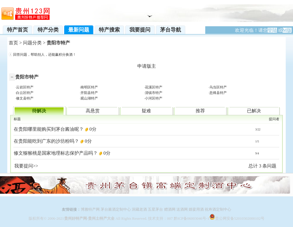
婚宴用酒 (196, 209)
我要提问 (139, 30)
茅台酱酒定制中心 (115, 209)
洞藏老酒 (139, 209)
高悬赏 (93, 110)
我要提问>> (26, 165)
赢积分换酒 (64, 55)
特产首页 (17, 30)
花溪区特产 (153, 87)
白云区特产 (25, 93)
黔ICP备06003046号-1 (191, 218)
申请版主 (146, 66)
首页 (13, 42)
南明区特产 (89, 87)
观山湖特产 (89, 98)
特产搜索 (109, 30)
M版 (287, 30)
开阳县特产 (89, 93)
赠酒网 (170, 209)
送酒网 (182, 209)
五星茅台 (155, 209)
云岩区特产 (25, 87)
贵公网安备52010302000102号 (239, 218)
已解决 (254, 110)
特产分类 (48, 30)
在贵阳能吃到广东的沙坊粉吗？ (46, 141)
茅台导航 (170, 30)
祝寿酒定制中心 (218, 209)
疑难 (146, 110)
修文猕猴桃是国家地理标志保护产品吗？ (56, 153)
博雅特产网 (90, 209)
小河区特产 (153, 98)
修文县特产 (25, 98)
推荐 (200, 110)
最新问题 (78, 30)
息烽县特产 (218, 93)
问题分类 (32, 42)
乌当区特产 (218, 87)
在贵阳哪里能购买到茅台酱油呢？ (49, 129)
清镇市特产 (153, 93)
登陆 (272, 30)
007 (170, 218)
